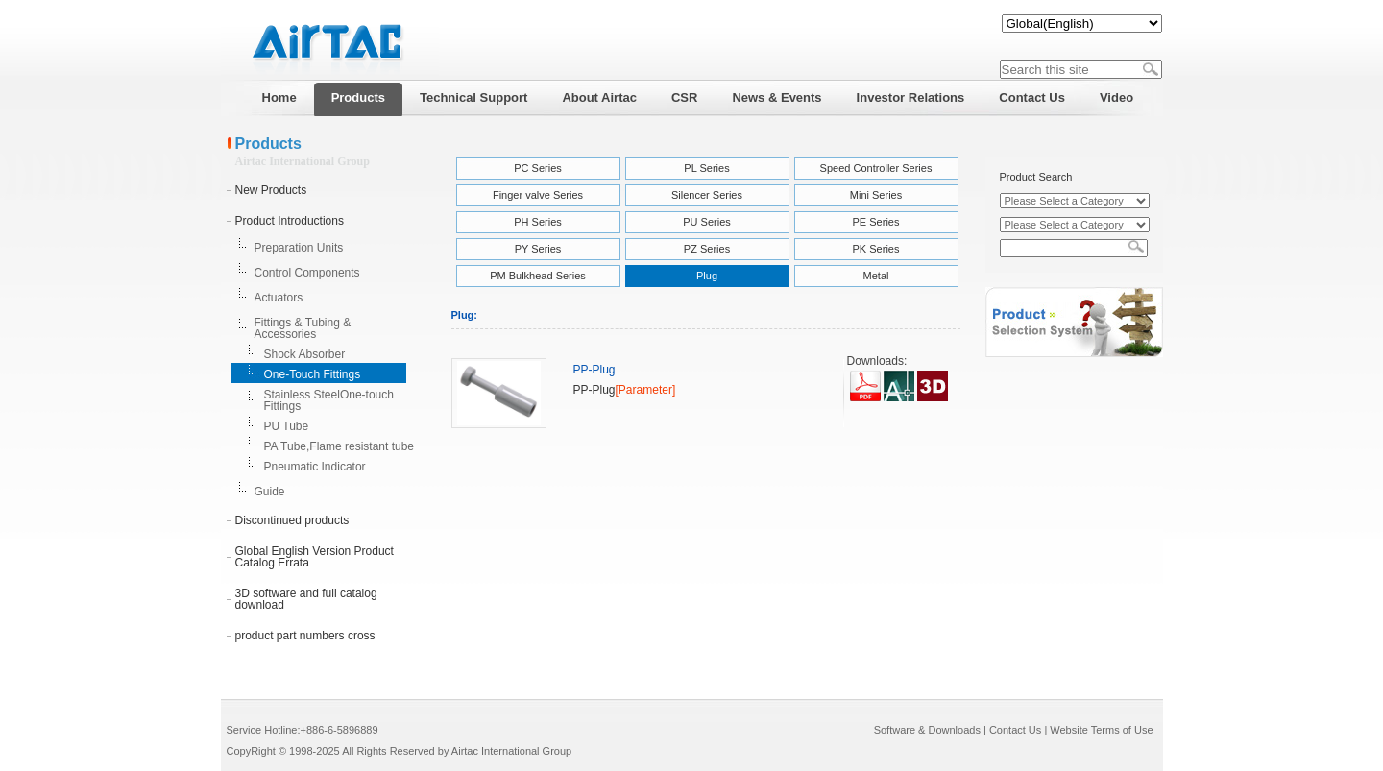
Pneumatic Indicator (315, 466)
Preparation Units (299, 247)
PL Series (706, 168)
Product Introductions (289, 221)
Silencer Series (706, 195)
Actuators (279, 297)
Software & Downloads (927, 729)
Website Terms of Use (1101, 729)
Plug (706, 275)
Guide (270, 491)
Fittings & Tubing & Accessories (303, 328)
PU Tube (286, 426)
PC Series (538, 168)
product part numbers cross (305, 635)
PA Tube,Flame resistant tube (339, 446)
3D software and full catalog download (306, 599)
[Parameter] (646, 390)
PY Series (538, 248)
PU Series (707, 222)
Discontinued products (292, 520)
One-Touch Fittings (312, 374)
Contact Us (1015, 729)
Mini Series (876, 195)
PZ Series (707, 248)
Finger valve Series (538, 195)
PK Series (876, 248)
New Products (271, 190)
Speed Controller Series (876, 168)
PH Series (538, 222)
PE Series (876, 222)
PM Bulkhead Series (538, 275)
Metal (876, 275)
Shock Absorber (305, 354)
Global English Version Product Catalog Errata (314, 556)
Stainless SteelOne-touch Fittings (329, 400)
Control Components (307, 272)
